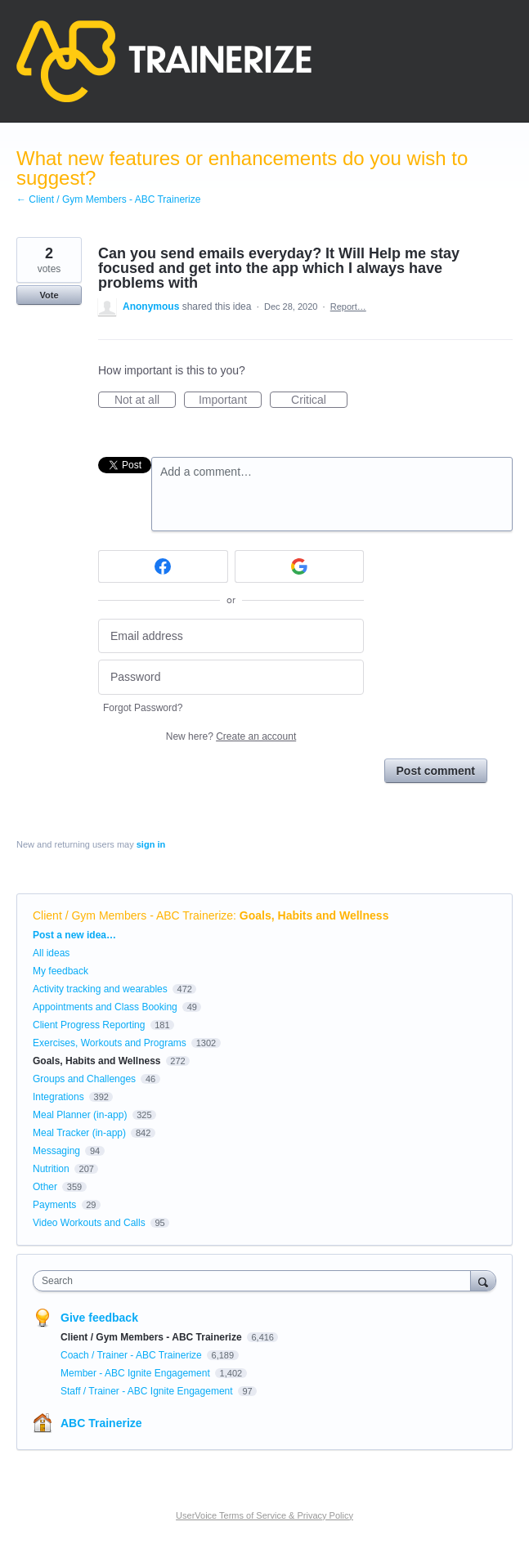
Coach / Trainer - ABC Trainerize (132, 1355)
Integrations (58, 1097)
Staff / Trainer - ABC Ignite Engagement (148, 1391)
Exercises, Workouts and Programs (111, 1043)
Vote (48, 295)
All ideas (51, 953)
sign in (151, 844)
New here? (231, 736)
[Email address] (231, 636)
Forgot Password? (142, 708)
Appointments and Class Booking (105, 1007)
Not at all (145, 400)
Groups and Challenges (84, 1079)
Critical (319, 400)
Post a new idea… (74, 935)
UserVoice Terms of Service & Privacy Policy (264, 1515)
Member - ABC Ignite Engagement (137, 1373)
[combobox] (255, 1281)
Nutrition (51, 1169)
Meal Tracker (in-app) (79, 1133)
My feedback (60, 971)
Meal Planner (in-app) (80, 1115)
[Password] (231, 677)
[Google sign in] (300, 566)
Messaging (56, 1151)
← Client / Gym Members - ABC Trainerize (108, 199)
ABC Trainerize (101, 1423)
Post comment (436, 770)
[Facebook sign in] (163, 566)
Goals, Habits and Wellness (314, 915)
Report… (348, 306)
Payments (54, 1205)
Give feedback (99, 1317)
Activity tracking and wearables (100, 989)
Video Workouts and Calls (89, 1223)
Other (45, 1187)
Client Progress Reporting (89, 1025)
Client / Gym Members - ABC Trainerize (133, 915)
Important (230, 400)
